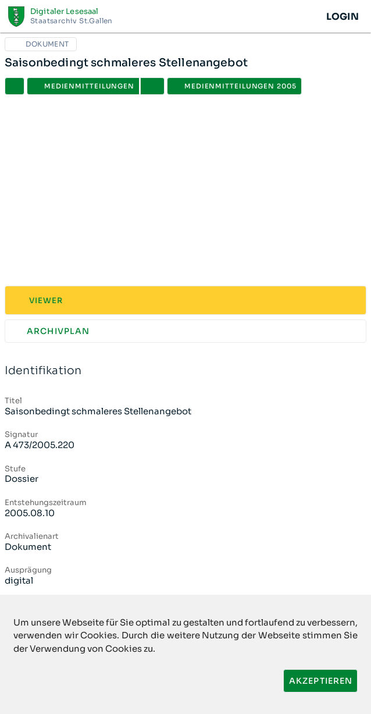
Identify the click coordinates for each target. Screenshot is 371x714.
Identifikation (185, 371)
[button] (152, 86)
